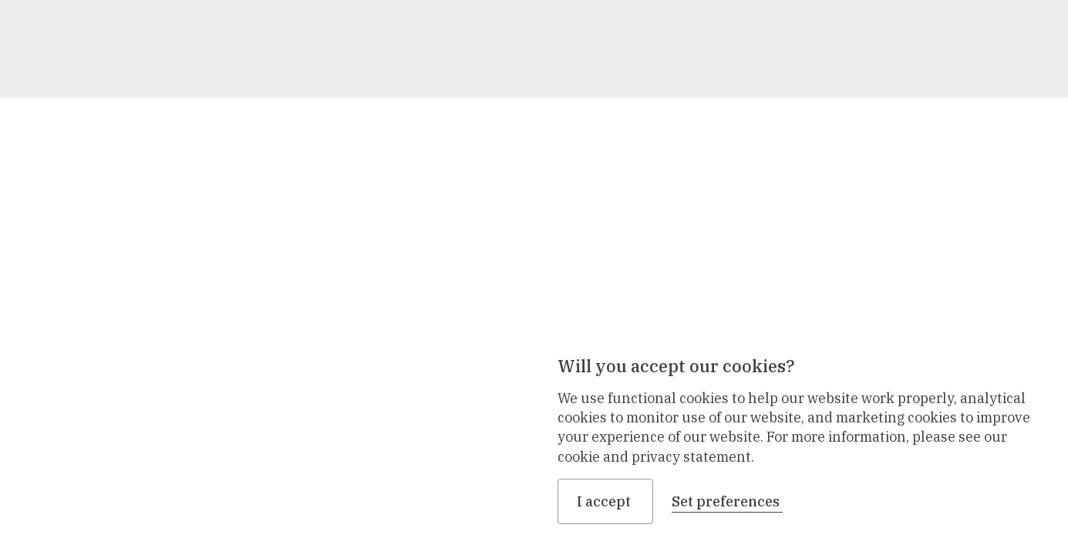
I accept (605, 501)
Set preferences (727, 501)
